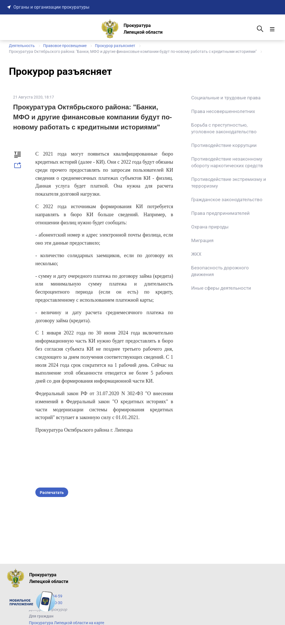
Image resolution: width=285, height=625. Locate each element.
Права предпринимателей (220, 213)
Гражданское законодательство (226, 199)
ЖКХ (196, 254)
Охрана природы (210, 227)
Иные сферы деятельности (221, 288)
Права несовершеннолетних (223, 111)
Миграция (202, 240)
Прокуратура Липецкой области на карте (66, 623)
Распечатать (52, 492)
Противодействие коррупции (224, 145)
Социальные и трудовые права (226, 97)
